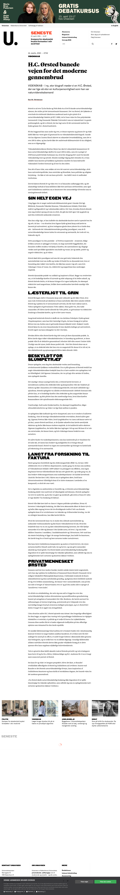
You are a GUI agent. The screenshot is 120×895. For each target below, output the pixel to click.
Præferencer (20, 891)
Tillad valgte (84, 881)
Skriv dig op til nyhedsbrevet (100, 34)
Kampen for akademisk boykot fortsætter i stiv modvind (42, 41)
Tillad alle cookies (105, 881)
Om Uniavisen (95, 32)
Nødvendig (9, 891)
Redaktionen (66, 870)
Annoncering (66, 876)
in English (114, 25)
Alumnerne (66, 32)
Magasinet (65, 34)
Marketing (42, 891)
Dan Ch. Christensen (35, 99)
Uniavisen (5, 25)
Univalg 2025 (66, 40)
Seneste (41, 33)
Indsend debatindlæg (69, 37)
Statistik (31, 891)
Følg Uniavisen (96, 37)
